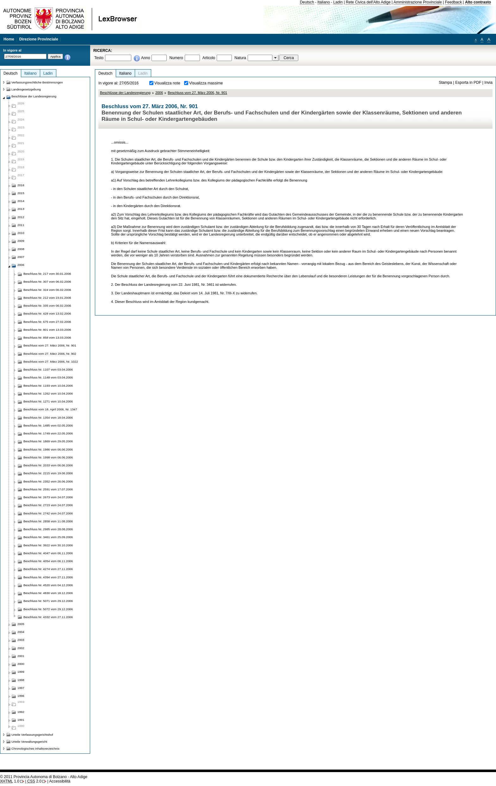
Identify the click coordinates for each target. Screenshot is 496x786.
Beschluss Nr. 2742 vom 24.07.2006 (48, 513)
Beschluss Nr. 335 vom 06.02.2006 (47, 305)
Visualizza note (167, 83)
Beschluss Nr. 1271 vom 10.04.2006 (48, 401)
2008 (20, 249)
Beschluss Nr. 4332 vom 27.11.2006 (48, 617)
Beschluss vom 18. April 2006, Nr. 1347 (50, 409)
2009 (20, 241)
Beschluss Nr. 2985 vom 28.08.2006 (48, 529)
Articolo (208, 58)
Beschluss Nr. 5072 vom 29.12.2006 (48, 609)
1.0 (9, 781)
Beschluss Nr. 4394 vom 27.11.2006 (48, 577)
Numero (176, 58)
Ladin (338, 2)
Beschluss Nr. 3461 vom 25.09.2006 (48, 537)
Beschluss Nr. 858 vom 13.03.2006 (47, 337)
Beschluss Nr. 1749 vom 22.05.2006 (48, 433)
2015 (20, 193)
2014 (20, 201)
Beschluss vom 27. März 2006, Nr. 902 (49, 353)
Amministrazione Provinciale (418, 2)
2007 (20, 257)
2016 (20, 185)
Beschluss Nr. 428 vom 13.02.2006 (47, 313)
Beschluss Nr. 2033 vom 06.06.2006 (48, 465)
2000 (20, 664)
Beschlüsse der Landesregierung (125, 93)
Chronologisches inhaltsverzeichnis (35, 748)
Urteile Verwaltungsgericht (29, 741)
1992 (20, 712)
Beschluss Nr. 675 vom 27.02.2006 (47, 321)
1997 (20, 688)
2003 (20, 640)
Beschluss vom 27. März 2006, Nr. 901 (197, 93)
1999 (20, 671)
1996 (20, 695)
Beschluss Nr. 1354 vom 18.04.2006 (48, 417)
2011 (20, 225)
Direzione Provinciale (38, 39)
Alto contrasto (478, 2)
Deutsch (307, 2)
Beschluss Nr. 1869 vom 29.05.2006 (48, 441)
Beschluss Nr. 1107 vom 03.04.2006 (48, 369)
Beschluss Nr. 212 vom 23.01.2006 (47, 297)
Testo (98, 58)
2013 (20, 209)
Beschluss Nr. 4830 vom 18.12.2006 (48, 593)
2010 (20, 233)
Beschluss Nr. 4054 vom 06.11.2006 (48, 561)
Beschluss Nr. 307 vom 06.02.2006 (47, 281)
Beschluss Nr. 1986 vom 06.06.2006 (48, 449)
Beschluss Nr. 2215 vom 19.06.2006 (48, 473)
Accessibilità (59, 781)
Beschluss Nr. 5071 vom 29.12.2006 (48, 601)
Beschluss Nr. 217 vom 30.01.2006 (47, 273)
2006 (159, 93)
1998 (20, 680)
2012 (20, 217)
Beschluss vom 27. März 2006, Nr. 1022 (50, 361)
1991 (20, 720)
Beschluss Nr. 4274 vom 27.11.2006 (48, 569)
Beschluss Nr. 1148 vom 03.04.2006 (48, 377)
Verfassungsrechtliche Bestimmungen (37, 82)
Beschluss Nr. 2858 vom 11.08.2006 (48, 521)
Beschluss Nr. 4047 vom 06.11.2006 (48, 553)
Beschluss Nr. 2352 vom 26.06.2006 (48, 481)
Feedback (453, 2)
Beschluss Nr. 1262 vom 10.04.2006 (48, 393)
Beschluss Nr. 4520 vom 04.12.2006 (48, 585)
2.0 (34, 781)
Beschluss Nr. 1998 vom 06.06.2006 (48, 457)
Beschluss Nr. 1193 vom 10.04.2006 (48, 385)
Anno (145, 58)
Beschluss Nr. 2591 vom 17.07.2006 (48, 489)
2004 (20, 632)
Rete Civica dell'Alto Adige (368, 2)
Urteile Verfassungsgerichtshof (32, 734)
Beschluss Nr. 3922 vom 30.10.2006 (48, 545)
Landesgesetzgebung (26, 89)
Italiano (324, 2)
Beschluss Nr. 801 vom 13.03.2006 (47, 329)
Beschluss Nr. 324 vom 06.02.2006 (47, 290)
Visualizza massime (206, 83)
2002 (20, 648)
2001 (20, 656)
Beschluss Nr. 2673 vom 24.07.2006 (48, 497)
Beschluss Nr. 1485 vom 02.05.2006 (48, 425)
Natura (240, 58)
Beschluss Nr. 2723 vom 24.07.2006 (48, 505)
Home (8, 39)
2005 (20, 624)
